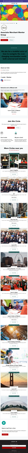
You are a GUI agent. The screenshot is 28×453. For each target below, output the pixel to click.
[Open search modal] (27, 4)
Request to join (10, 127)
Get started (5, 434)
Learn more (15, 114)
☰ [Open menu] (1, 3)
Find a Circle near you (14, 150)
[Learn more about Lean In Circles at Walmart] (14, 100)
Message (17, 127)
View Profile (14, 174)
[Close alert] (26, 1)
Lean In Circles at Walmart (14, 110)
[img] (14, 161)
